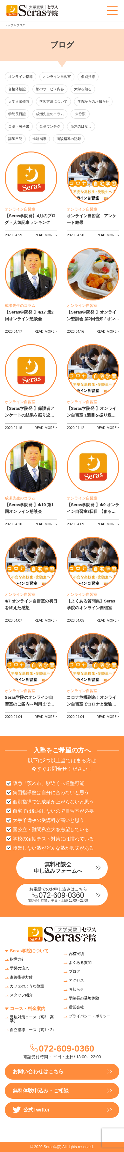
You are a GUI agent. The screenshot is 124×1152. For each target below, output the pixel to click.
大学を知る (83, 89)
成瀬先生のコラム (50, 114)
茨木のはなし (81, 126)
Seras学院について (29, 950)
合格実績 (76, 954)
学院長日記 (17, 114)
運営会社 (76, 1007)
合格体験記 (17, 89)
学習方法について (53, 101)
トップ (9, 25)
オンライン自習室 (57, 76)
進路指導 (39, 139)
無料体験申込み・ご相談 (41, 1090)
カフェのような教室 (27, 986)
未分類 (80, 114)
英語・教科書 (18, 126)
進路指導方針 (21, 977)
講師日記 (15, 139)
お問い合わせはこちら (38, 1071)
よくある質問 (80, 962)
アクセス (76, 980)
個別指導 (88, 76)
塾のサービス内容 (50, 89)
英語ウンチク (49, 126)
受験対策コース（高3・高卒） (32, 1019)
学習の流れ (19, 968)
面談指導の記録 (69, 139)
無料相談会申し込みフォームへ (58, 867)
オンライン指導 (20, 76)
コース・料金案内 (27, 1008)
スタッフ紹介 (21, 995)
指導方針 (17, 959)
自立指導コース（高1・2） (33, 1030)
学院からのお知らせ (93, 101)
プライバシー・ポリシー (90, 1016)
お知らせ (76, 989)
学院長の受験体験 (84, 998)
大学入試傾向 (18, 101)
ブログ (74, 971)
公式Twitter (31, 1110)
